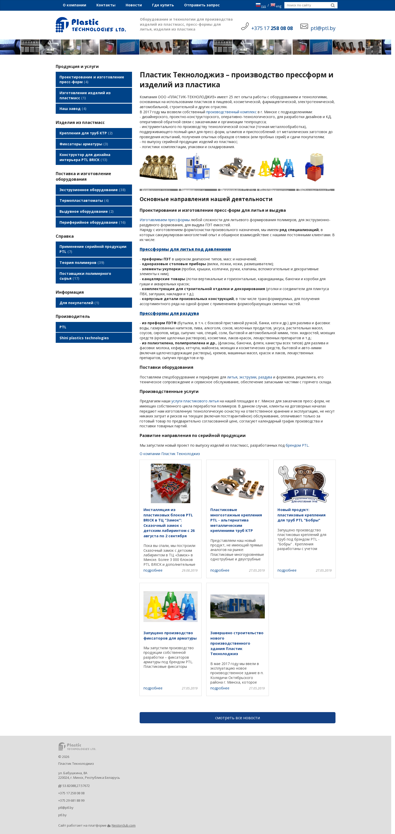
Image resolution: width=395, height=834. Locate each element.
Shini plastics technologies (84, 325)
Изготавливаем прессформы (165, 219)
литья (232, 377)
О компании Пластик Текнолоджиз (170, 453)
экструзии (247, 377)
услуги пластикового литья (195, 401)
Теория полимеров (82, 253)
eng (276, 5)
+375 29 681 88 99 (71, 800)
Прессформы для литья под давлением (185, 249)
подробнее (153, 570)
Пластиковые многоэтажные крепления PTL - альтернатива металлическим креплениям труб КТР (236, 520)
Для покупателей (79, 291)
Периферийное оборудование (93, 214)
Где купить (163, 5)
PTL (63, 315)
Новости (134, 5)
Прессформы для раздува (169, 313)
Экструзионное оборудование (93, 184)
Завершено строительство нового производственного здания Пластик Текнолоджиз (237, 643)
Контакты (105, 5)
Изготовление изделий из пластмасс (85, 94)
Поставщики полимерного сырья (85, 266)
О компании (74, 5)
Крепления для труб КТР (86, 130)
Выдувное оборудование (87, 204)
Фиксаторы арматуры (84, 140)
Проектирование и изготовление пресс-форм (92, 79)
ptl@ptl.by (66, 807)
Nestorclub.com (124, 825)
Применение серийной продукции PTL (93, 241)
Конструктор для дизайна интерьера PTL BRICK (85, 153)
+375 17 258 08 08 (71, 793)
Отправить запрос (202, 5)
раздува (265, 377)
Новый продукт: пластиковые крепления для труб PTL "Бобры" (301, 514)
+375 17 (272, 28)
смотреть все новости (237, 717)
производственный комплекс (231, 111)
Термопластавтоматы (84, 194)
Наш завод (73, 106)
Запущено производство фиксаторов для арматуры (170, 635)
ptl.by (62, 815)
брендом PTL (297, 445)
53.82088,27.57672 (76, 785)
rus (261, 5)
